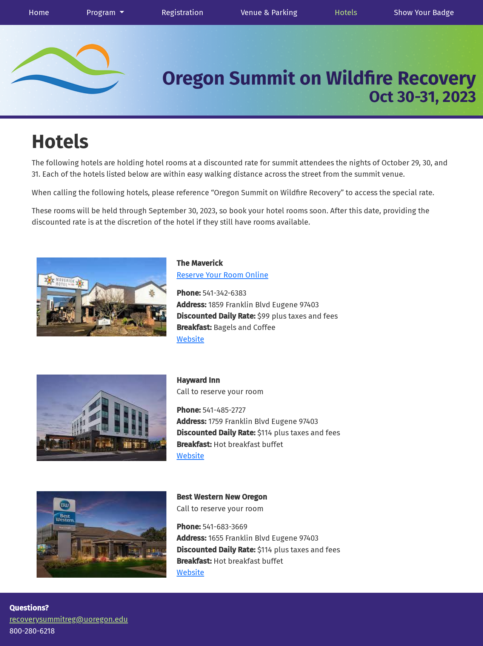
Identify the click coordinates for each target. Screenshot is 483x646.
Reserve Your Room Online (222, 274)
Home (39, 12)
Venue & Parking (269, 12)
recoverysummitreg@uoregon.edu (68, 619)
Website (190, 339)
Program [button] (101, 12)
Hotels (346, 12)
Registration (182, 12)
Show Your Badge (424, 12)
